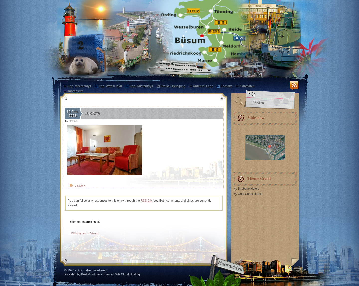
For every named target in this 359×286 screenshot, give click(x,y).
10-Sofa (92, 113)
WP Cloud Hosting (127, 274)
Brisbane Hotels (248, 188)
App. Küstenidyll (141, 86)
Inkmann (73, 120)
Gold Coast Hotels (250, 194)
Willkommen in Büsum (84, 233)
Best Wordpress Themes (97, 274)
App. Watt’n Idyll (110, 86)
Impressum (75, 91)
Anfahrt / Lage (203, 86)
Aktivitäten (247, 86)
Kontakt (226, 86)
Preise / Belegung (173, 86)
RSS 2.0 (146, 200)
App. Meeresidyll (79, 86)
